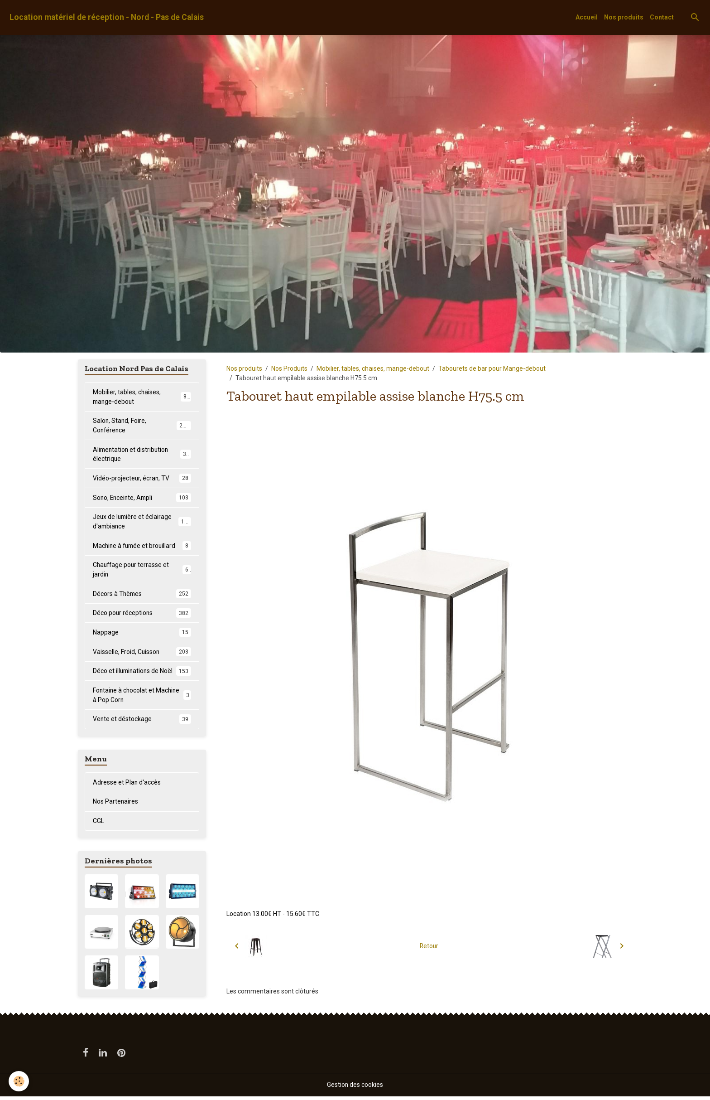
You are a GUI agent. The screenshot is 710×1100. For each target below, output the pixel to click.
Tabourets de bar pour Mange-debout (492, 368)
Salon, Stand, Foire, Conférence (142, 425)
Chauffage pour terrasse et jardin (142, 571)
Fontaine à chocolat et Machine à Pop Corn (142, 697)
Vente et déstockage (142, 722)
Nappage (142, 634)
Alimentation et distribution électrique (142, 454)
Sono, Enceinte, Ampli (142, 498)
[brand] (106, 17)
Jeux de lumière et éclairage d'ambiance (142, 522)
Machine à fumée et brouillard (142, 547)
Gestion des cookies (355, 1088)
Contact (662, 17)
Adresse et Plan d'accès (127, 785)
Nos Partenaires (116, 805)
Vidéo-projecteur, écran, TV (142, 479)
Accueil (587, 17)
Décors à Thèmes (142, 595)
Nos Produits (289, 368)
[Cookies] (19, 1081)
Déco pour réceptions (142, 615)
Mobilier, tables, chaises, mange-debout (373, 368)
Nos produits (623, 17)
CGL (98, 824)
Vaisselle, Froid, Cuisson (142, 654)
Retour (429, 946)
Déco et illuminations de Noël (142, 673)
